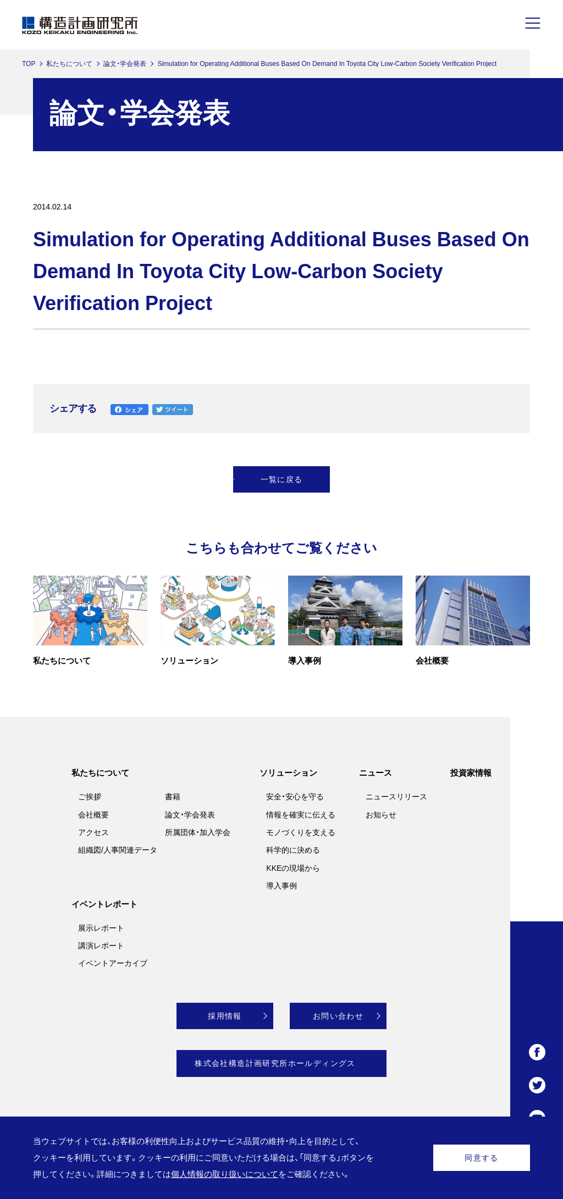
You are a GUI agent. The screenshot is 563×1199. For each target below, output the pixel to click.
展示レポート (101, 928)
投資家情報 (471, 772)
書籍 (172, 796)
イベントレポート (104, 904)
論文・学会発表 (124, 64)
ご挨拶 (89, 796)
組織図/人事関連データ (117, 850)
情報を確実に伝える (300, 814)
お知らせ (381, 814)
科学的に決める (293, 850)
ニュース (375, 772)
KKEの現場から (293, 868)
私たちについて (69, 64)
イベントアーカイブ (112, 963)
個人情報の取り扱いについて (224, 1174)
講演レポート (101, 945)
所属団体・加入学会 (197, 832)
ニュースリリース (396, 796)
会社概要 (93, 814)
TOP (28, 64)
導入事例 (281, 885)
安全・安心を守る (295, 796)
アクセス (93, 832)
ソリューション (288, 772)
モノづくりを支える (300, 832)
